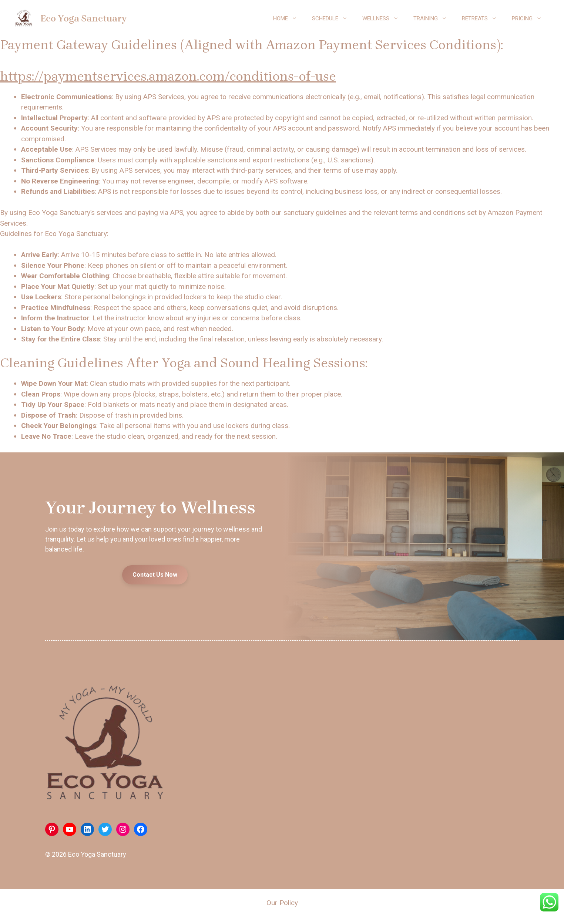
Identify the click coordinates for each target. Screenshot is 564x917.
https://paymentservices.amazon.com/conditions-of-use (168, 76)
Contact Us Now (154, 574)
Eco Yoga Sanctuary (83, 18)
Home (289, 18)
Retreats (483, 18)
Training (433, 18)
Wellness (384, 18)
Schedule (333, 18)
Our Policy (282, 903)
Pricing (530, 18)
